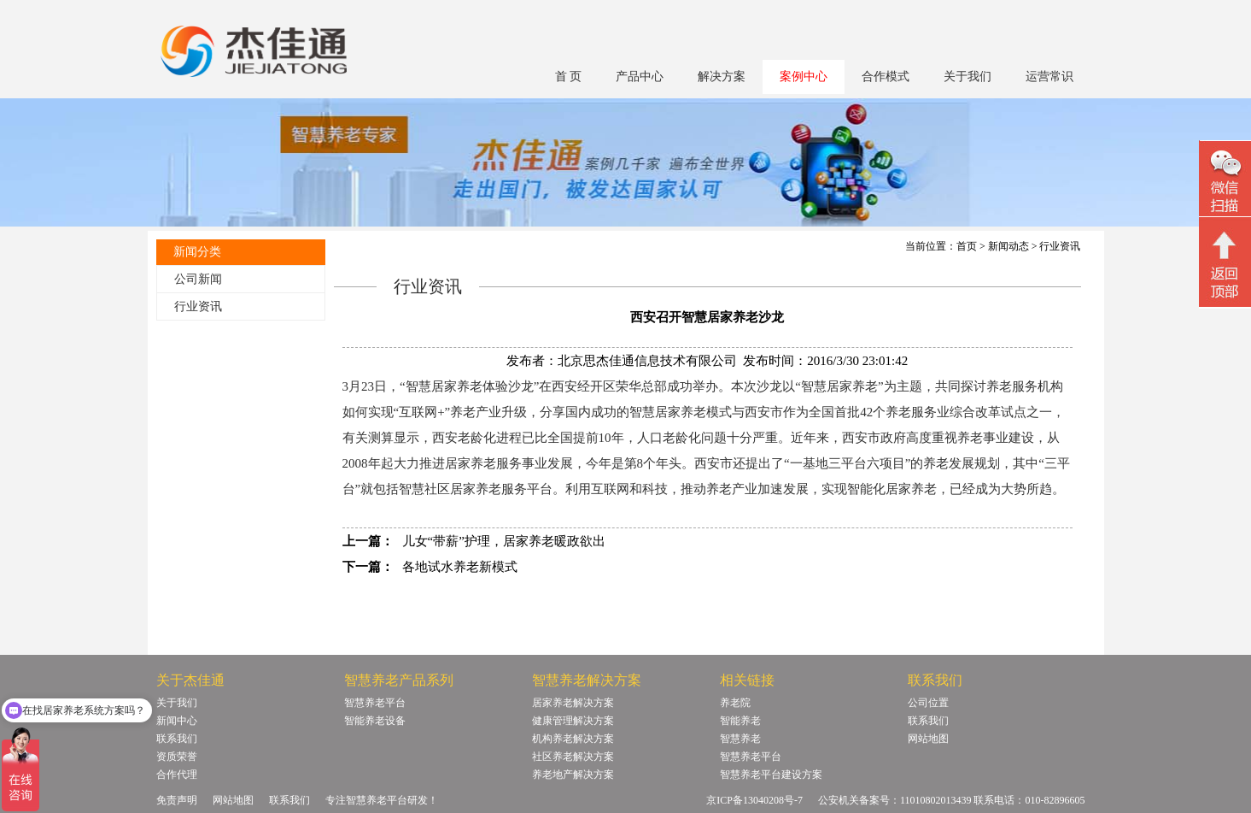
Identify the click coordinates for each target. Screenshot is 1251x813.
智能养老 (740, 721)
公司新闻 (198, 279)
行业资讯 (198, 306)
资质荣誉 (176, 757)
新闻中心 (176, 721)
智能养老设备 (375, 721)
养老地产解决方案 (573, 775)
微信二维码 (1225, 180)
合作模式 (885, 76)
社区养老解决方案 (573, 757)
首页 (966, 246)
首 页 (568, 76)
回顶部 (1225, 264)
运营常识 (1049, 76)
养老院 (735, 703)
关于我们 (967, 76)
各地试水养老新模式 (459, 567)
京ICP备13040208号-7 (754, 800)
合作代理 (176, 775)
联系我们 (176, 739)
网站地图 (928, 739)
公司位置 (928, 703)
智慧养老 (740, 739)
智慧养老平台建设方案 (771, 775)
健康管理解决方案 (573, 721)
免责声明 (176, 800)
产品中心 (639, 76)
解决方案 (721, 76)
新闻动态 (1008, 246)
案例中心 (803, 76)
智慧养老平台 (375, 703)
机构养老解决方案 (573, 739)
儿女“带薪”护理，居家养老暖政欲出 (503, 541)
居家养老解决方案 (573, 703)
